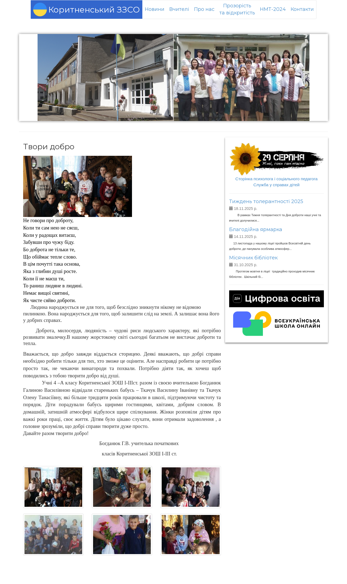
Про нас (204, 9)
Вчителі (179, 9)
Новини (154, 9)
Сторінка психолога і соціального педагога (276, 178)
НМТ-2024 (273, 9)
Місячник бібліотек (253, 258)
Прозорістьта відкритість (237, 9)
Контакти (302, 9)
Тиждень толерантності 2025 (266, 201)
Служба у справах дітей (276, 184)
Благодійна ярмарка (255, 229)
